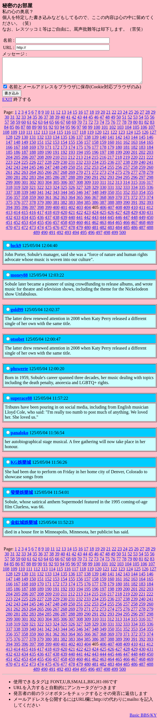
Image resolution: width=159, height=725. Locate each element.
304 (48, 187)
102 (112, 132)
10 (47, 117)
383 (71, 207)
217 (110, 162)
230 (64, 167)
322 (40, 192)
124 (129, 137)
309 (87, 187)
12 (58, 117)
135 (64, 142)
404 (87, 212)
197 (103, 157)
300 (17, 187)
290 (87, 182)
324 (56, 192)
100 (97, 132)
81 (141, 127)
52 (130, 122)
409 (126, 212)
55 (146, 122)
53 (135, 122)
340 (32, 197)
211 (64, 162)
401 (64, 212)
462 (95, 227)
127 (152, 137)
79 (130, 127)
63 (40, 127)
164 (142, 147)
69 (74, 127)
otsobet (17, 344)
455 (40, 227)
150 (32, 147)
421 (71, 217)
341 (40, 197)
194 (79, 157)
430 (142, 217)
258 (134, 172)
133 (48, 142)
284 (40, 182)
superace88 (21, 403)
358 (25, 202)
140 (103, 142)
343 (56, 197)
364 (71, 202)
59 (18, 127)
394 (9, 212)
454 (32, 227)
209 (48, 162)
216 (102, 162)
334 (134, 192)
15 (75, 117)
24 (125, 117)
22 (114, 117)
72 (91, 127)
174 (71, 152)
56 (152, 122)
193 (71, 157)
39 (57, 122)
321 (32, 192)
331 (111, 192)
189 (40, 157)
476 (56, 232)
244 (25, 172)
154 (64, 147)
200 (126, 157)
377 (25, 207)
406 (103, 212)
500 (122, 237)
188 (32, 157)
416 (32, 217)
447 (126, 222)
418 (48, 217)
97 (79, 132)
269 (71, 177)
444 (103, 222)
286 (56, 182)
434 (25, 222)
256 (118, 172)
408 (118, 212)
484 (118, 232)
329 (95, 192)
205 (17, 162)
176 (87, 152)
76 (113, 127)
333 (126, 192)
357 (17, 202)
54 (141, 122)
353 (134, 197)
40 (63, 122)
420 (64, 217)
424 (95, 217)
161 (118, 147)
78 (124, 127)
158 (95, 147)
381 (56, 207)
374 (150, 202)
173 (64, 152)
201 (134, 157)
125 (137, 137)
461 (87, 227)
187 (25, 157)
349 (103, 197)
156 (79, 147)
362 (56, 202)
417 (40, 217)
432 (9, 222)
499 (114, 237)
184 (150, 152)
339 (25, 197)
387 (103, 207)
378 (32, 207)
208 (40, 162)
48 (107, 122)
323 (48, 192)
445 (111, 222)
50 (119, 122)
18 (91, 117)
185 (9, 157)
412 (149, 212)
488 (150, 232)
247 (48, 172)
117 (75, 137)
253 (95, 172)
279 (150, 177)
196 (95, 157)
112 (37, 137)
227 (40, 167)
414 (17, 217)
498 (107, 237)
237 (118, 167)
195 (87, 157)
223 (9, 167)
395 (17, 212)
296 (134, 182)
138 (87, 142)
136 (71, 142)
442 (87, 222)
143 (126, 142)
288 (71, 182)
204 (9, 162)
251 (79, 172)
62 (35, 127)
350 (111, 197)
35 (35, 122)
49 (113, 122)
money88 (19, 280)
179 (111, 152)
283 (32, 182)
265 (40, 177)
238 (126, 167)
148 (17, 147)
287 (64, 182)
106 (144, 132)
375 (9, 207)
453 (25, 227)
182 (134, 152)
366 (87, 202)
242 (9, 172)
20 (103, 117)
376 (17, 207)
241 (150, 167)
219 (126, 162)
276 (126, 177)
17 (86, 117)
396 (25, 212)
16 (80, 117)
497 (99, 237)
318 (9, 192)
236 (111, 167)
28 (147, 117)
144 (134, 142)
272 (95, 177)
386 (95, 207)
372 (134, 202)
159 (103, 147)
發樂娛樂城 (22, 497)
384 (79, 207)
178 (103, 152)
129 (17, 142)
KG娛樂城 (21, 467)
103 (120, 132)
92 (51, 132)
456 (48, 227)
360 (40, 202)
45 (91, 122)
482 (103, 232)
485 (126, 232)
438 (56, 222)
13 (63, 117)
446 (118, 222)
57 (7, 127)
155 (71, 147)
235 (103, 167)
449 (142, 222)
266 (48, 177)
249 (64, 172)
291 (95, 182)
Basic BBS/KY (143, 720)
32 (18, 122)
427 (118, 217)
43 (79, 122)
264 (32, 177)
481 (95, 232)
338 (17, 197)
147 (9, 147)
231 (71, 167)
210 (56, 162)
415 (25, 217)
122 (113, 137)
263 (25, 177)
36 (40, 122)
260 (150, 172)
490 (44, 237)
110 (21, 137)
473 (32, 232)
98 (84, 132)
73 (96, 127)
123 (121, 137)
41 (68, 122)
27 (142, 117)
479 (79, 232)
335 (142, 192)
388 (111, 207)
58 (12, 127)
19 (97, 117)
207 (32, 162)
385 (87, 207)
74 (102, 127)
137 (79, 142)
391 (134, 207)
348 (95, 197)
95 (68, 132)
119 (90, 137)
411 (142, 212)
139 (95, 142)
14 (69, 117)
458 (64, 227)
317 (149, 187)
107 (151, 132)
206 (25, 162)
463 (103, 227)
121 (106, 137)
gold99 (17, 314)
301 (25, 187)
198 (111, 157)
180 (118, 152)
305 (56, 187)
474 (40, 232)
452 (17, 227)
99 (90, 132)
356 (9, 202)
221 (142, 162)
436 (40, 222)
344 (64, 197)
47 (102, 122)
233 (87, 167)
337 (9, 197)
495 (83, 237)
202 (142, 157)
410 (134, 212)
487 (142, 232)
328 (87, 192)
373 (142, 202)
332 (118, 192)
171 (48, 152)
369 (111, 202)
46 (96, 122)
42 (74, 122)
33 (24, 122)
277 (134, 177)
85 (12, 132)
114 (52, 137)
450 (150, 222)
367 (95, 202)
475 (48, 232)
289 (79, 182)
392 (142, 207)
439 (64, 222)
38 (51, 122)
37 (46, 122)
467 (134, 227)
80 (135, 127)
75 (107, 127)
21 (108, 117)
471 (17, 232)
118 (82, 137)
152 (48, 147)
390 (126, 207)
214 (87, 162)
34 (29, 122)
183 (142, 152)
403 (79, 212)
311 (103, 187)
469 (150, 227)
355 (150, 197)
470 (9, 232)
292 (103, 182)
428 (126, 217)
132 (40, 142)
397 (32, 212)
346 (79, 197)
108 (6, 137)
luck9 (16, 250)
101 (104, 132)
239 (134, 167)
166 (9, 152)
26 (136, 117)
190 (48, 157)
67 (63, 127)
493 (68, 237)
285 (48, 182)
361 (48, 202)
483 (111, 232)
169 (32, 152)
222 (149, 162)
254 (103, 172)
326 (71, 192)
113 (44, 137)
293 (111, 182)
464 (111, 227)
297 (142, 182)
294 (118, 182)
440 (71, 222)
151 (40, 147)
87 (23, 132)
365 (79, 202)
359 (32, 202)
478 (71, 232)
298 (150, 182)
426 (111, 217)
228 (48, 167)
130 (25, 142)
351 (118, 197)
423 (87, 217)
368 (103, 202)
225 (25, 167)
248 (56, 172)
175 (79, 152)
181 (126, 152)
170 (40, 152)
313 (118, 187)
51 (124, 122)
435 (32, 222)
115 (59, 137)
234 (95, 167)
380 (48, 207)
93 (56, 132)
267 (56, 177)
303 (40, 187)
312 (110, 187)
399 (48, 212)
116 (67, 137)
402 (71, 212)
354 (142, 197)
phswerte (19, 373)
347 (87, 197)
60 (24, 127)
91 (45, 132)
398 (40, 212)
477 (64, 232)
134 (56, 142)
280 (9, 182)
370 (118, 202)
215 (95, 162)
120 (98, 137)
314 (126, 187)
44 (85, 122)
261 (9, 177)
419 (56, 217)
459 (71, 227)
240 (142, 167)
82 (146, 127)
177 (95, 152)
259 (142, 172)
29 (153, 117)
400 (56, 212)
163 (134, 147)
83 (152, 127)
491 (52, 237)
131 (32, 142)
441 (79, 222)
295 (126, 182)
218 (118, 162)
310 (95, 187)
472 (25, 232)
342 (48, 197)
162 (126, 147)
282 (25, 182)
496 (91, 237)
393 (150, 207)
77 (119, 127)
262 (17, 177)
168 (25, 152)
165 (150, 147)
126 (145, 137)
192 (64, 157)
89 (34, 132)
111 (29, 137)
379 (40, 207)
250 (71, 172)
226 (32, 167)
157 (87, 147)
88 (29, 132)
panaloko (19, 437)
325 (64, 192)
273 (103, 177)
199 (118, 157)
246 (40, 172)
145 (142, 142)
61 (29, 127)
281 (17, 182)
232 (79, 167)
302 (32, 187)
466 (126, 227)
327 (79, 192)
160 (111, 147)
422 (79, 217)
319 (17, 192)
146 (150, 142)
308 (79, 187)
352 (126, 197)
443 (95, 222)
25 (131, 117)
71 (85, 127)
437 (48, 222)
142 (118, 142)
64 (46, 127)
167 (17, 152)
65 (51, 127)
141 (111, 142)
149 (25, 147)
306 (64, 187)
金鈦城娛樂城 (24, 527)
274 (111, 177)
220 (134, 162)
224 (17, 167)
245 (32, 172)
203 (150, 157)
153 (56, 147)
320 (25, 192)
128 (9, 142)
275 (118, 177)
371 (126, 202)
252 (87, 172)
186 (17, 157)
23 (119, 117)
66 (57, 127)
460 (79, 227)
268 (64, 177)
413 (9, 217)
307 (71, 187)
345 (71, 197)
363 (64, 202)
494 (75, 237)
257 (126, 172)
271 (87, 177)
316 (142, 187)
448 (134, 222)
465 (118, 227)
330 (103, 192)
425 (103, 217)
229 (56, 167)
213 (79, 162)
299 (9, 187)
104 (128, 132)
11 (53, 117)
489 (36, 237)
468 (142, 227)
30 (7, 122)
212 (71, 162)
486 (134, 232)
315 (134, 187)
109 (14, 137)
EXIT (7, 104)
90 (40, 132)
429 (134, 217)
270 (79, 177)
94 (62, 132)
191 (56, 157)
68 (68, 127)
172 (56, 152)
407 (111, 212)
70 (79, 127)
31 (12, 122)
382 (64, 207)
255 (111, 172)
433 (17, 222)
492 (60, 237)
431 (150, 217)
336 (150, 192)
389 (118, 207)
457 (56, 227)
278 (142, 177)
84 (6, 132)
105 (136, 132)
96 (73, 132)
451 (9, 227)
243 (17, 172)
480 (87, 232)
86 (17, 132)
